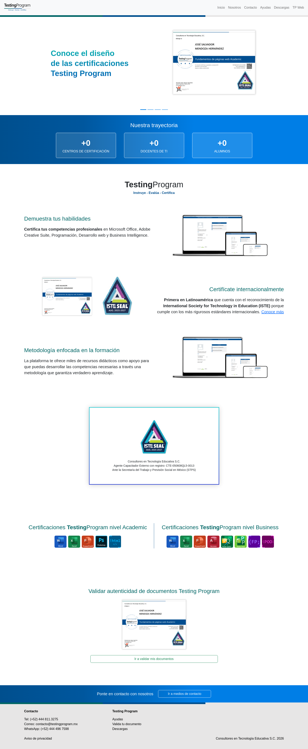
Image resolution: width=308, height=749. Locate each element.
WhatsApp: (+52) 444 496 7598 (46, 729)
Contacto (250, 7)
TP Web (298, 7)
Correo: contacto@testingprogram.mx (51, 724)
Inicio (221, 7)
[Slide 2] (150, 109)
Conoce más (272, 312)
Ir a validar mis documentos (154, 659)
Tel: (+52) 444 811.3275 (41, 719)
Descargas (281, 7)
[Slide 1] (143, 109)
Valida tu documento (126, 724)
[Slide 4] (165, 109)
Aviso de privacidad (38, 738)
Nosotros (234, 7)
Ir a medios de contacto (184, 693)
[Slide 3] (158, 109)
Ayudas (265, 7)
